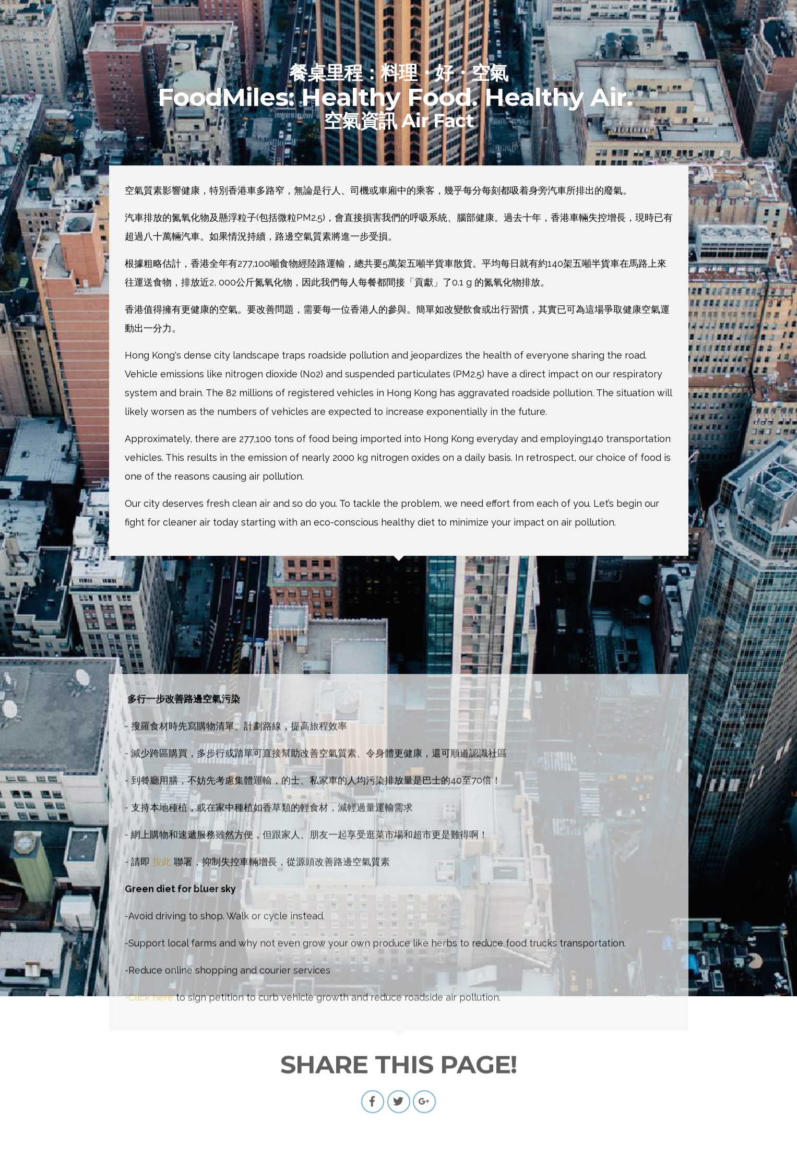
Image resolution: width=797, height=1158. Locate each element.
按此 (161, 1002)
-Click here (149, 1137)
